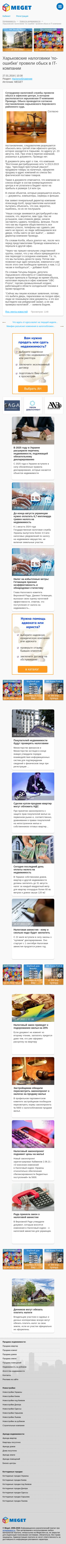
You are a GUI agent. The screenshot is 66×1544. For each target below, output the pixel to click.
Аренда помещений (11, 1459)
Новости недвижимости (30, 21)
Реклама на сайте (10, 1379)
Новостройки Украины (12, 1392)
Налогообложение (22, 78)
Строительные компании (13, 1425)
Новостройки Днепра (12, 1405)
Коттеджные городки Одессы (15, 1493)
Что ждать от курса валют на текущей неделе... (35, 322)
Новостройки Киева (11, 1396)
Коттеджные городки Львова (15, 1501)
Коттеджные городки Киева (14, 1480)
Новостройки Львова (12, 1417)
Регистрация (22, 16)
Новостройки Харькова (13, 1413)
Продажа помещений (12, 1363)
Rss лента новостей (16, 311)
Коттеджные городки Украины (16, 1476)
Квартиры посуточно (12, 1442)
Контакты (7, 1375)
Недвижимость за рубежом (14, 1367)
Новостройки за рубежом (14, 1421)
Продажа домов (10, 1354)
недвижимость (9, 1530)
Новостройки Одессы (12, 1409)
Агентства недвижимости (14, 1371)
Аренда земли (9, 1455)
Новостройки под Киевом (14, 1400)
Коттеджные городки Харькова (16, 1497)
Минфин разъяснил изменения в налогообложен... (31, 326)
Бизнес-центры (9, 1463)
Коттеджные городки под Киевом (17, 1484)
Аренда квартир (10, 1438)
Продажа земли (9, 1358)
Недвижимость (9, 21)
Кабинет (7, 16)
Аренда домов (9, 1446)
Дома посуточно (10, 1451)
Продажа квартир (10, 1346)
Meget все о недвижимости (33, 1520)
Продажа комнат (10, 1350)
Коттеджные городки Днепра (15, 1488)
